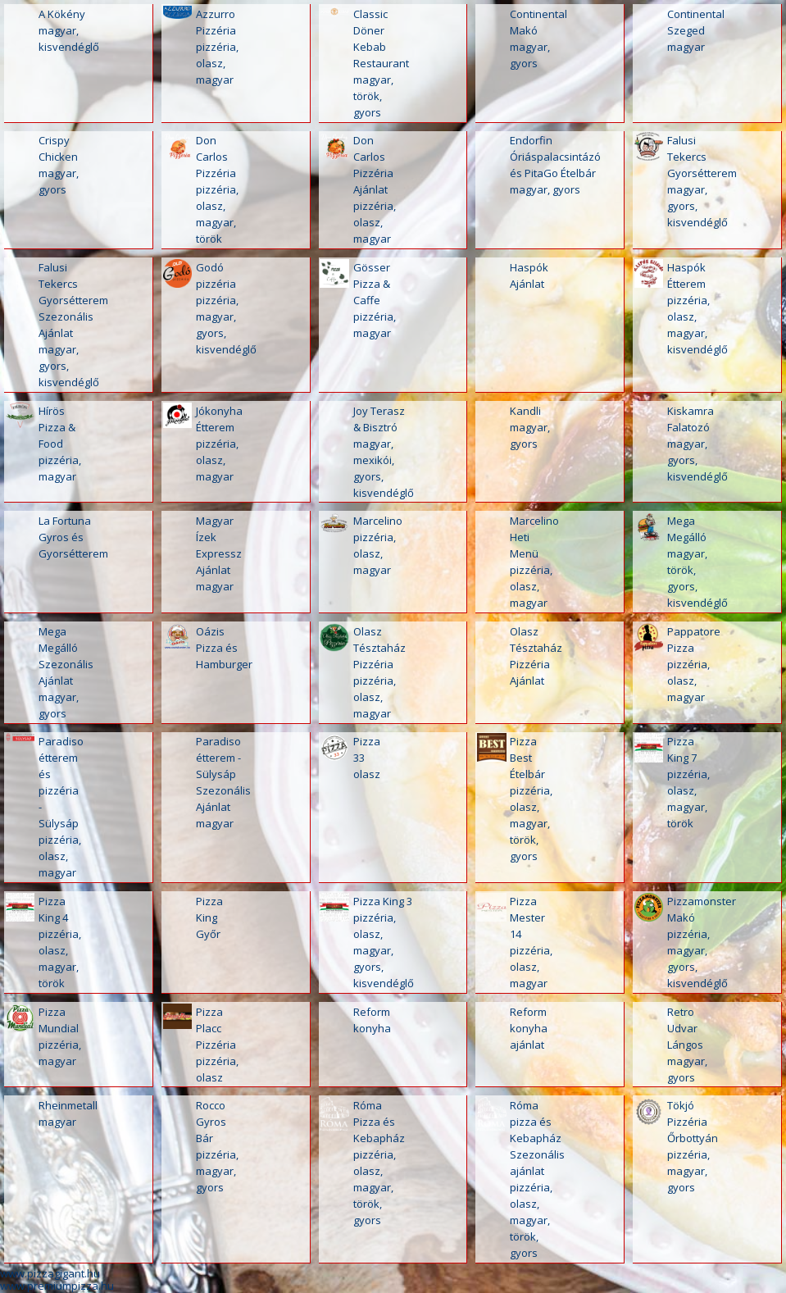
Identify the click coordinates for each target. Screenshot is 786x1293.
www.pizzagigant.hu (50, 1273)
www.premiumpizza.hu (57, 1285)
